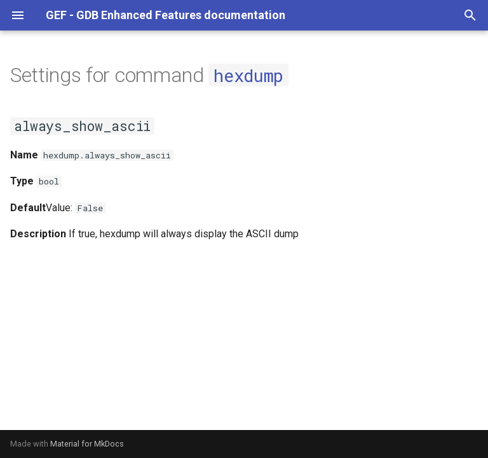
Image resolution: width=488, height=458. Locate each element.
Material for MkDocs (87, 443)
